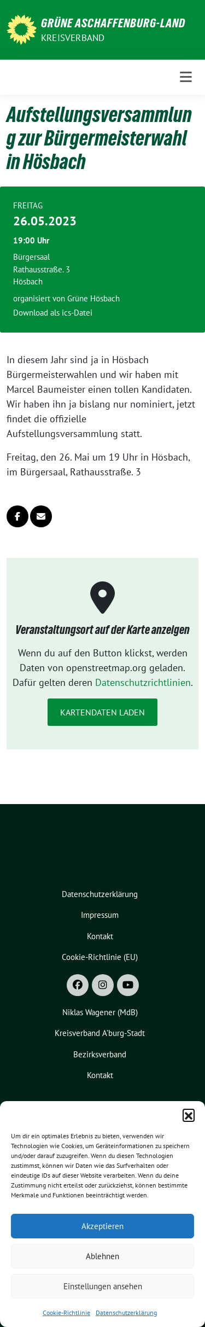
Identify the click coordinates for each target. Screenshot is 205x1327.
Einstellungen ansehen (102, 1286)
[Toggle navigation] (185, 77)
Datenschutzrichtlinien (143, 682)
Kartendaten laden (102, 712)
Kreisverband (72, 38)
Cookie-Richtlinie (66, 1312)
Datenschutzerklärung (126, 1312)
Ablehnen (102, 1256)
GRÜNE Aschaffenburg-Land (113, 23)
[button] (188, 1114)
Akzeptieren (102, 1226)
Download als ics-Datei (52, 312)
